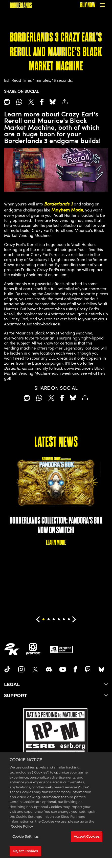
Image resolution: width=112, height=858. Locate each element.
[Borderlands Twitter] (35, 669)
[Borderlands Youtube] (62, 669)
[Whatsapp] (19, 102)
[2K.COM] (11, 649)
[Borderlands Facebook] (75, 669)
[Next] (74, 619)
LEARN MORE (56, 542)
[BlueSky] (53, 102)
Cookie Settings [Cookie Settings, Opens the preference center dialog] (25, 840)
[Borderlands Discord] (49, 669)
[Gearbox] (33, 649)
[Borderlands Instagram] (21, 669)
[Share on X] (31, 102)
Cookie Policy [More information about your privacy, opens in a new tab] (22, 830)
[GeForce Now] (61, 649)
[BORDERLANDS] (21, 5)
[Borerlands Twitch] (87, 669)
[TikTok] (7, 669)
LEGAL (56, 684)
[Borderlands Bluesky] (101, 669)
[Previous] (38, 619)
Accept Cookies (86, 840)
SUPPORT (56, 696)
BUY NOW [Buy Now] (87, 5)
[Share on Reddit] (7, 102)
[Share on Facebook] (41, 102)
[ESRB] (56, 741)
